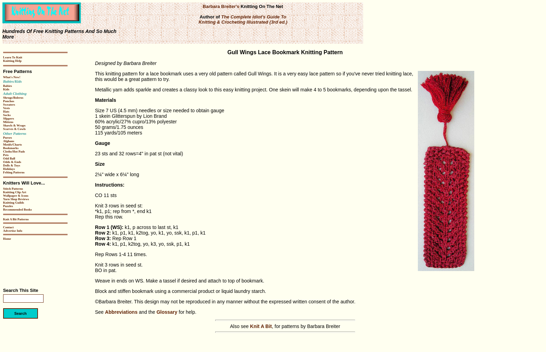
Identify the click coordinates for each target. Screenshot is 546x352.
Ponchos (8, 101)
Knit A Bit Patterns (16, 219)
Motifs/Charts (12, 144)
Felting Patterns (14, 172)
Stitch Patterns (13, 188)
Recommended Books (17, 209)
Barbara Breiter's (221, 6)
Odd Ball (9, 158)
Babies (7, 86)
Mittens (8, 122)
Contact (8, 227)
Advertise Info (12, 230)
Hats (6, 111)
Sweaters (9, 104)
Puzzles (8, 206)
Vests (6, 108)
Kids (6, 89)
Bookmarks (11, 148)
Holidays (9, 169)
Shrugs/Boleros (13, 97)
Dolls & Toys (11, 165)
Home (7, 238)
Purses (7, 137)
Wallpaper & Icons (16, 195)
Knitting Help (12, 61)
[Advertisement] (24, 261)
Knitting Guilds (13, 202)
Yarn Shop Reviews (16, 199)
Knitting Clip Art (14, 192)
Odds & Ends (12, 162)
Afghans (8, 141)
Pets (6, 155)
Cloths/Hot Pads (14, 151)
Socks (7, 115)
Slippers (8, 118)
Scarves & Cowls (14, 129)
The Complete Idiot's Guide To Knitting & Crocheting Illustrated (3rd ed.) (242, 19)
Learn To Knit (12, 57)
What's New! (12, 77)
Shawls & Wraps (14, 125)
